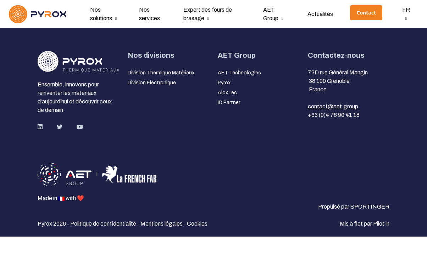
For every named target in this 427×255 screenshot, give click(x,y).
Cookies (197, 224)
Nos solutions (101, 14)
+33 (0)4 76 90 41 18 (334, 115)
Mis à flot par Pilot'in (364, 224)
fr (406, 10)
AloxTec (227, 92)
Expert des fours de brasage (207, 14)
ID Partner (229, 102)
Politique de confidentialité (103, 224)
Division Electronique (152, 82)
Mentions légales (162, 224)
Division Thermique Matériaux (161, 72)
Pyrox (224, 82)
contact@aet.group (333, 106)
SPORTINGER (369, 207)
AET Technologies (239, 72)
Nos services (149, 14)
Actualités (320, 14)
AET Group (270, 14)
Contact (366, 12)
